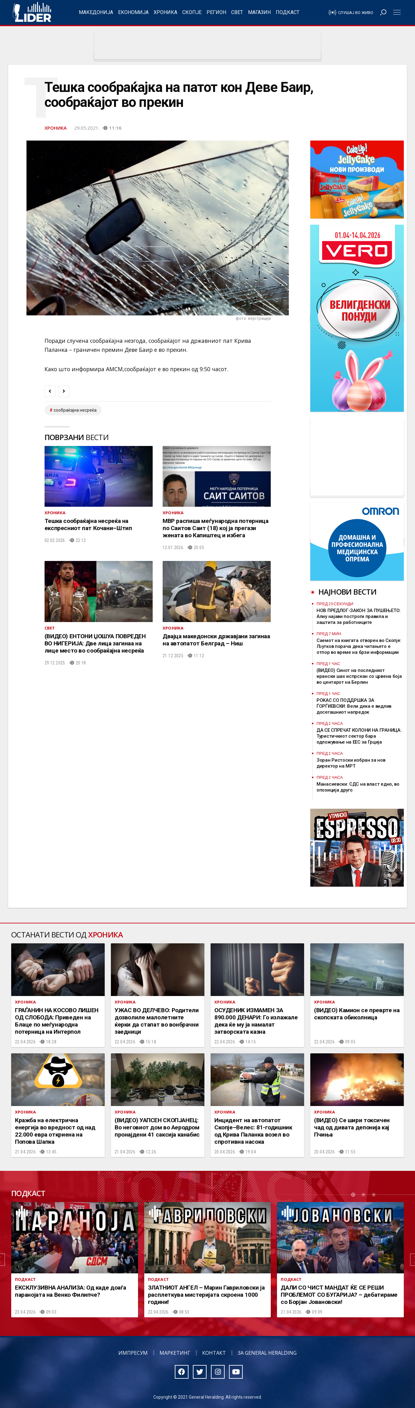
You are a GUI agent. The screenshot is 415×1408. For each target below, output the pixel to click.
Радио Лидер (32, 12)
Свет (237, 12)
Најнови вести (347, 592)
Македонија (96, 12)
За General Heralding (267, 1352)
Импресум (133, 1352)
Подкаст (287, 12)
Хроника (165, 12)
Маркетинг (175, 1352)
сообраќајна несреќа (75, 410)
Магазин (259, 12)
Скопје (192, 12)
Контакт (214, 1352)
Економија (133, 12)
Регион (216, 12)
